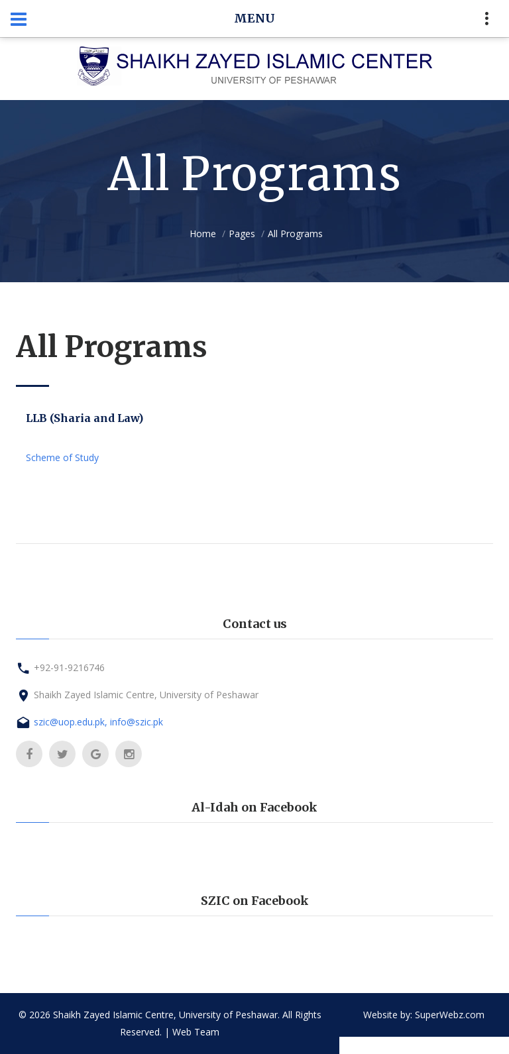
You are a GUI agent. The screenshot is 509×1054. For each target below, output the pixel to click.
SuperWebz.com (449, 1014)
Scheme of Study (62, 457)
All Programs (295, 233)
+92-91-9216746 (69, 667)
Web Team (195, 1032)
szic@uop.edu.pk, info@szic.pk (98, 721)
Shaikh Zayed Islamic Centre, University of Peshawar (146, 694)
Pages (242, 233)
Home (203, 233)
